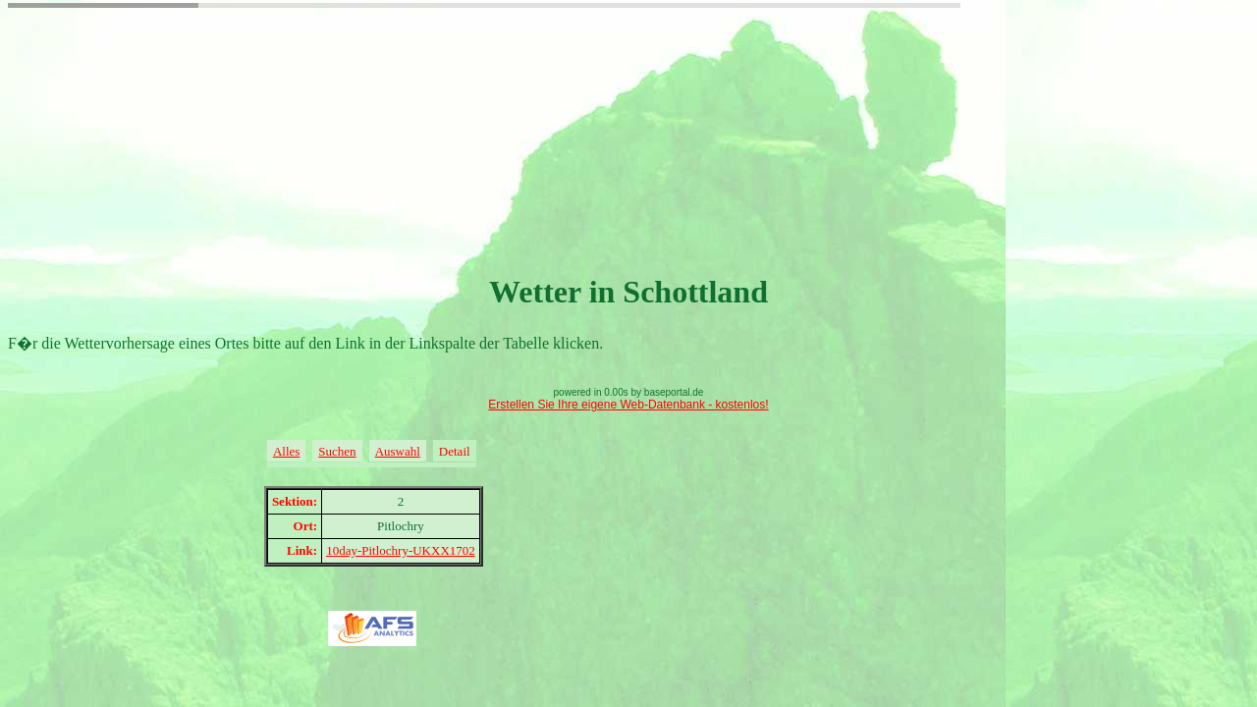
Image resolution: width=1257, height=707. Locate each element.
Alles (286, 451)
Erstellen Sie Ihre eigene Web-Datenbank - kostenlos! (628, 404)
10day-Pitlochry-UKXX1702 (400, 550)
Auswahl (397, 451)
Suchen (336, 451)
